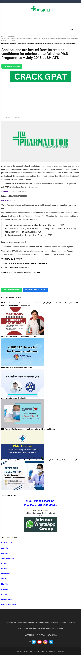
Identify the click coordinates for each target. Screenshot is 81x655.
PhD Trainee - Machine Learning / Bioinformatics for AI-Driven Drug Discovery (28, 429)
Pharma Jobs (11, 36)
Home (3, 36)
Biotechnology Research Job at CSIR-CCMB (16, 367)
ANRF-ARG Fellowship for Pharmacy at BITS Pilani (19, 336)
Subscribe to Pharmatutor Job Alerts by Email (20, 272)
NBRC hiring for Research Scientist (13, 398)
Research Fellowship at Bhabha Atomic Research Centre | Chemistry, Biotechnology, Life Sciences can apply (39, 460)
